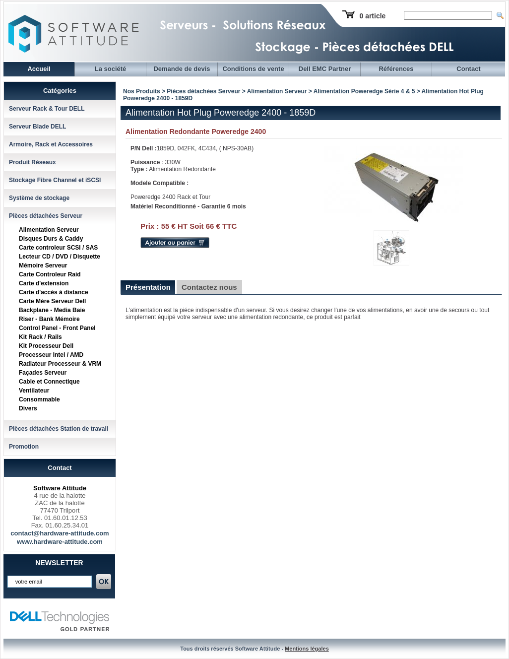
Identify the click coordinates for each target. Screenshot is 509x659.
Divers (28, 408)
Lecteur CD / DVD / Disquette (59, 256)
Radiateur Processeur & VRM (60, 363)
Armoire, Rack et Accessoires (51, 144)
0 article (372, 16)
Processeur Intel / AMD (51, 354)
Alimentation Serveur (49, 229)
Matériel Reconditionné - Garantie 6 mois (188, 206)
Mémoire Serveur (43, 265)
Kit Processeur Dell (46, 345)
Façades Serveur (42, 372)
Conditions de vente (253, 68)
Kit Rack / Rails (40, 336)
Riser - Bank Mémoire (49, 319)
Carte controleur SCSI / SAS (58, 247)
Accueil (38, 68)
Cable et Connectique (49, 381)
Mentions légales (307, 649)
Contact (468, 68)
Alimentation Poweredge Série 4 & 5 (365, 91)
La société (111, 68)
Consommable (39, 399)
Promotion (24, 446)
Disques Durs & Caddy (51, 238)
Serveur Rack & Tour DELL (46, 108)
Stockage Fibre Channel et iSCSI (55, 180)
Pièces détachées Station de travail (58, 428)
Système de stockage (39, 198)
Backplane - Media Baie (52, 310)
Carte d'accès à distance (53, 292)
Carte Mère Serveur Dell (52, 301)
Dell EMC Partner (325, 68)
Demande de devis (181, 68)
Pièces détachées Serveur (45, 215)
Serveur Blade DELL (37, 126)
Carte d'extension (43, 283)
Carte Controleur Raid (50, 274)
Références (396, 68)
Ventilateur (34, 390)
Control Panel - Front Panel (57, 328)
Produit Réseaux (32, 162)
